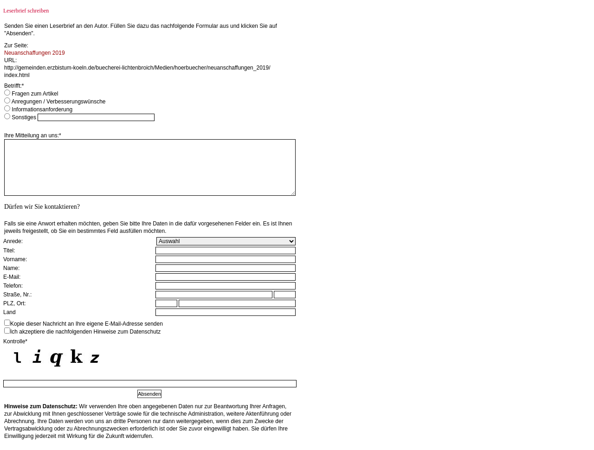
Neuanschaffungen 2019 (34, 53)
